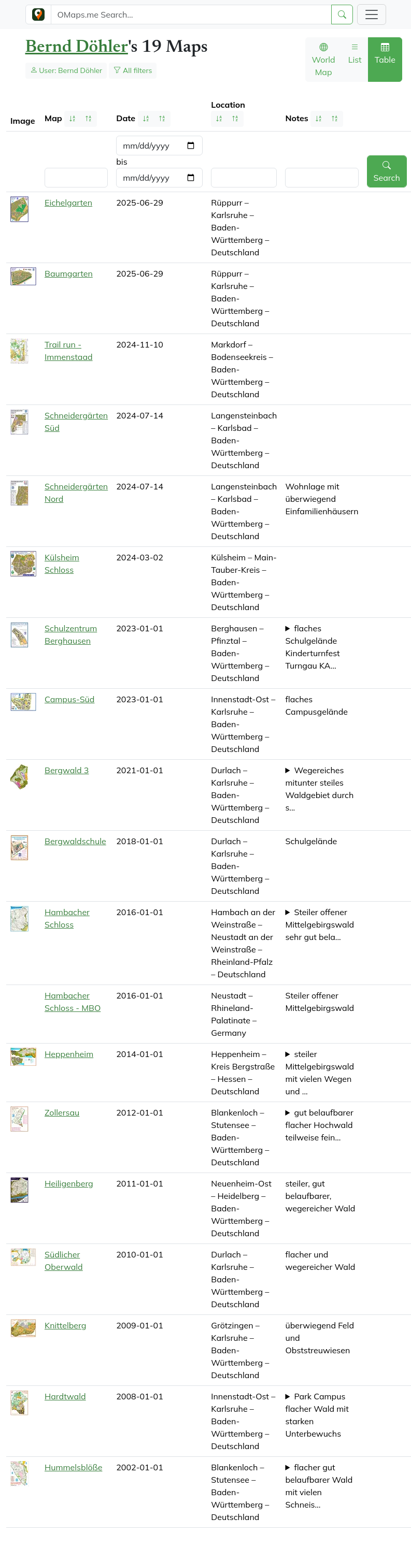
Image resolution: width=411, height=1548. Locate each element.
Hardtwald (65, 1396)
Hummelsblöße (73, 1467)
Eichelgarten (68, 202)
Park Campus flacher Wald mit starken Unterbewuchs (316, 1415)
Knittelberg (65, 1325)
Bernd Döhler (76, 47)
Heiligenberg (69, 1183)
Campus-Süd (69, 699)
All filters (133, 70)
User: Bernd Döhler (66, 70)
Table (385, 53)
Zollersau (62, 1112)
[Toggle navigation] (371, 14)
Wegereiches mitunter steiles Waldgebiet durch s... (319, 789)
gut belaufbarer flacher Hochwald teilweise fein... (319, 1124)
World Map (323, 59)
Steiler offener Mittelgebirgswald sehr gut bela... (319, 924)
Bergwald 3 (67, 770)
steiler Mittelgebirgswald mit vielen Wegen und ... (319, 1072)
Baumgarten (69, 273)
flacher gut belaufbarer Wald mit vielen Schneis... (318, 1486)
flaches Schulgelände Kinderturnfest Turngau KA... (312, 647)
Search (387, 171)
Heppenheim (69, 1054)
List (355, 53)
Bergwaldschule (75, 841)
